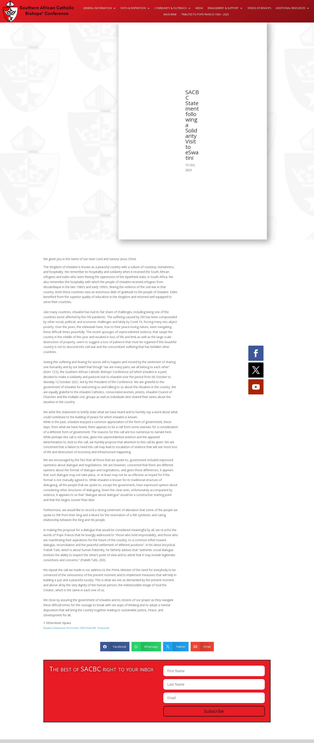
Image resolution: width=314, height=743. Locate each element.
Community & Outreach (171, 8)
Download (103, 627)
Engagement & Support (223, 8)
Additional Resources (290, 8)
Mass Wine (170, 14)
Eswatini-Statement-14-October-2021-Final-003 (69, 627)
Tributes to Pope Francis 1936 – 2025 (205, 14)
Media (199, 8)
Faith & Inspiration (133, 8)
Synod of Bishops (259, 8)
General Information (97, 8)
